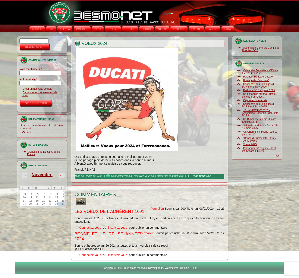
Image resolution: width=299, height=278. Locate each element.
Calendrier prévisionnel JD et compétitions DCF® (259, 149)
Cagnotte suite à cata (255, 100)
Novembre (42, 174)
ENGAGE (196, 29)
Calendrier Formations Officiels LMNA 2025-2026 (260, 72)
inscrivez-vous (142, 175)
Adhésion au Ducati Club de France (43, 153)
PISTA (97, 29)
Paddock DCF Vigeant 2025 (259, 90)
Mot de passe (28, 79)
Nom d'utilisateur (30, 69)
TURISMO (112, 29)
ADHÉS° (162, 29)
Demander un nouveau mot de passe (39, 94)
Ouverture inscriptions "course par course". (259, 133)
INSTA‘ (227, 29)
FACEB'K (213, 29)
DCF (51, 29)
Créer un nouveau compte (37, 88)
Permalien (157, 208)
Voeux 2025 (249, 144)
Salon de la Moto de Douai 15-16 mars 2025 (260, 127)
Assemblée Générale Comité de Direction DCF (260, 49)
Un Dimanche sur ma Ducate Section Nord (259, 120)
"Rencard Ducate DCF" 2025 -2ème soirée (259, 139)
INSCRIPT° (179, 29)
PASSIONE (82, 29)
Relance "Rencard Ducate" (258, 76)
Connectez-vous (120, 175)
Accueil (37, 29)
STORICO (130, 29)
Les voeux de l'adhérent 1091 (109, 211)
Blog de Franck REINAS (89, 175)
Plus (277, 155)
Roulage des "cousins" (256, 80)
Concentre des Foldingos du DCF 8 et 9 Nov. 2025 (258, 85)
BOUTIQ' (146, 29)
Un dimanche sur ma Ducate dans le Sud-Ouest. (259, 95)
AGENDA (65, 29)
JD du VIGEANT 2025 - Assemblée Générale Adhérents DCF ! (260, 113)
